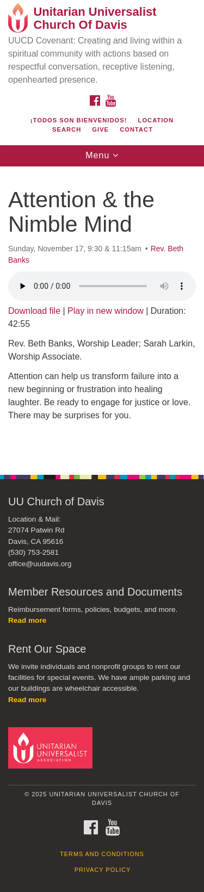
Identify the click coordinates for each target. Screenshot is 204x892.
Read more (27, 620)
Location (156, 120)
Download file (34, 310)
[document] (102, 314)
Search (66, 129)
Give (100, 129)
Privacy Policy (103, 869)
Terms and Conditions (102, 854)
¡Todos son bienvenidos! (78, 120)
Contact (136, 129)
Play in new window (105, 310)
